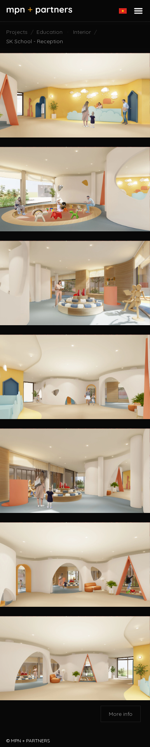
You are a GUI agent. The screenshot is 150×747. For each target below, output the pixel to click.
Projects (17, 31)
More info (121, 713)
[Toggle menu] (138, 11)
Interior (82, 31)
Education (50, 31)
